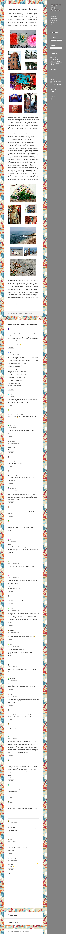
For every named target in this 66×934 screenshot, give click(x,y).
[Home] (51, 24)
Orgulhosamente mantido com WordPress (21, 931)
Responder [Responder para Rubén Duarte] (10, 853)
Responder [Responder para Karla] (10, 421)
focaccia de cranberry (54, 55)
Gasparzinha (13, 858)
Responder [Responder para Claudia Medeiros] (10, 780)
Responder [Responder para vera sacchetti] (10, 535)
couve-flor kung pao (54, 59)
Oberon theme (10, 931)
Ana (11, 352)
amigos (27, 313)
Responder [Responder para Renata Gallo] (10, 436)
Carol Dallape (13, 678)
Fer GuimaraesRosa (20, 313)
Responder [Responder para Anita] (10, 516)
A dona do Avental (53, 18)
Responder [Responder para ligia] (10, 556)
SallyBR (12, 471)
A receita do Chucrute (54, 16)
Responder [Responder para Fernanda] (10, 719)
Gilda (51, 84)
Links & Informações (54, 22)
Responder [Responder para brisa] (10, 571)
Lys (11, 394)
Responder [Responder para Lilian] (10, 755)
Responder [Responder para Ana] (10, 389)
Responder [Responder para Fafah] (10, 625)
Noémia (12, 630)
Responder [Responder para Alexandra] (10, 466)
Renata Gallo (13, 425)
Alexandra (12, 457)
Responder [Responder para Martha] (10, 674)
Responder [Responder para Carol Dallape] (10, 689)
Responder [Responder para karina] (10, 797)
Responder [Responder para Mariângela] (10, 502)
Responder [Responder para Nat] (10, 834)
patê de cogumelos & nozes (55, 61)
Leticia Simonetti (53, 81)
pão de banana (53, 57)
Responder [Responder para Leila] (10, 705)
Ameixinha (12, 724)
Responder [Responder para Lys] (10, 405)
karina (11, 785)
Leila (11, 694)
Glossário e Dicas (53, 20)
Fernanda (12, 710)
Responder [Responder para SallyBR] (10, 483)
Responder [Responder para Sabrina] (10, 603)
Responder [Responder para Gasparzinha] (10, 869)
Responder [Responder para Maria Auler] (10, 452)
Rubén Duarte (13, 839)
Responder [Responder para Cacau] (10, 816)
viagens (30, 313)
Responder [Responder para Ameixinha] (10, 731)
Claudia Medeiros (14, 760)
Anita (11, 507)
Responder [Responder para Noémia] (10, 639)
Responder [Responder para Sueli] (10, 347)
